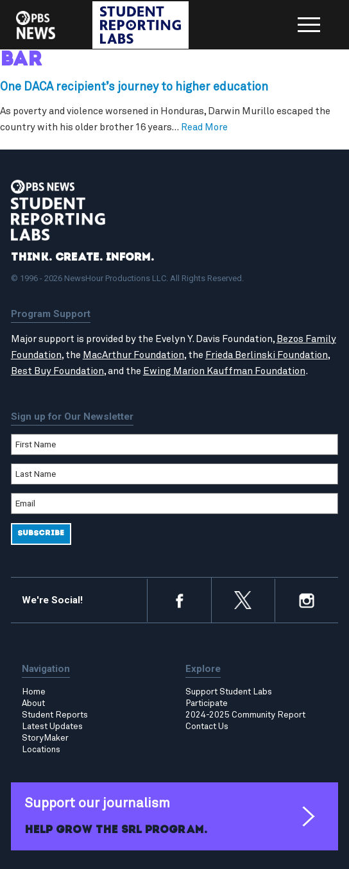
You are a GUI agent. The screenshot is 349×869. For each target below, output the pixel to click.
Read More (204, 127)
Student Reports (55, 714)
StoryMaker (45, 738)
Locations (41, 749)
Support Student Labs (228, 691)
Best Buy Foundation (57, 371)
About (33, 703)
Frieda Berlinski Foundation (266, 355)
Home (34, 691)
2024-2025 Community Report (245, 714)
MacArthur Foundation (133, 355)
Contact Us (206, 726)
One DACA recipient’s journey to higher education (134, 87)
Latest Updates (52, 726)
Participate (206, 703)
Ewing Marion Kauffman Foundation (224, 371)
